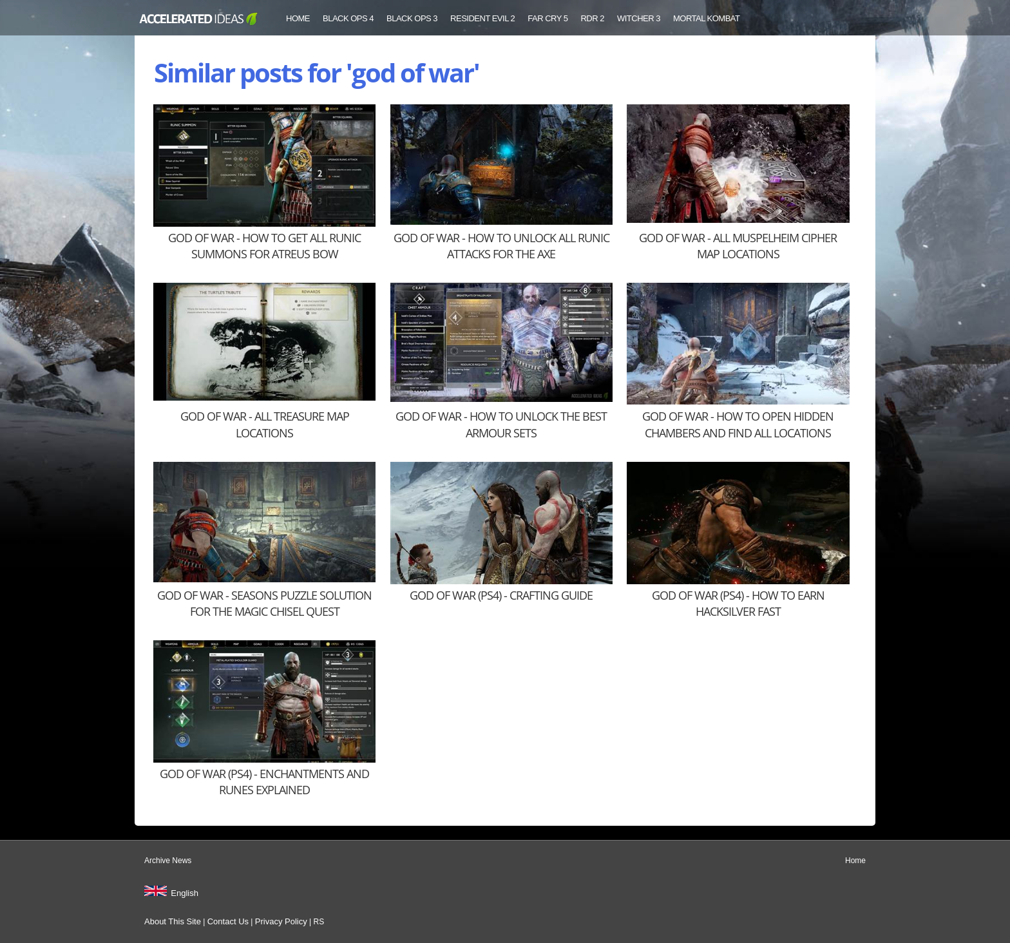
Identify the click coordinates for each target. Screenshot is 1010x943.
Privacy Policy (281, 921)
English (184, 893)
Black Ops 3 (411, 18)
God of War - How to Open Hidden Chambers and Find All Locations (738, 424)
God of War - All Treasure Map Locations (264, 424)
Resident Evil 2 (482, 18)
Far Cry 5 (547, 18)
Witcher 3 (638, 18)
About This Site (172, 921)
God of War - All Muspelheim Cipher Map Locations (738, 246)
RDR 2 (592, 18)
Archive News (167, 860)
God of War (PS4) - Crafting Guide (501, 595)
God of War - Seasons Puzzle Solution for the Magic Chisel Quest (264, 603)
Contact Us (228, 921)
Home (298, 18)
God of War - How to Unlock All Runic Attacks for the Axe (501, 246)
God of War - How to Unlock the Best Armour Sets (501, 424)
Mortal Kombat (706, 18)
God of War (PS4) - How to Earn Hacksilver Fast (738, 603)
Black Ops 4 (348, 18)
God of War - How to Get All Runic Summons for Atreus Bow (264, 246)
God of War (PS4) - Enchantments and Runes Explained (264, 781)
